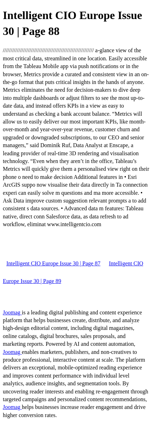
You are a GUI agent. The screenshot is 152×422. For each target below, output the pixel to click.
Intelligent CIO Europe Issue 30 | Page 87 (53, 263)
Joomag (12, 312)
